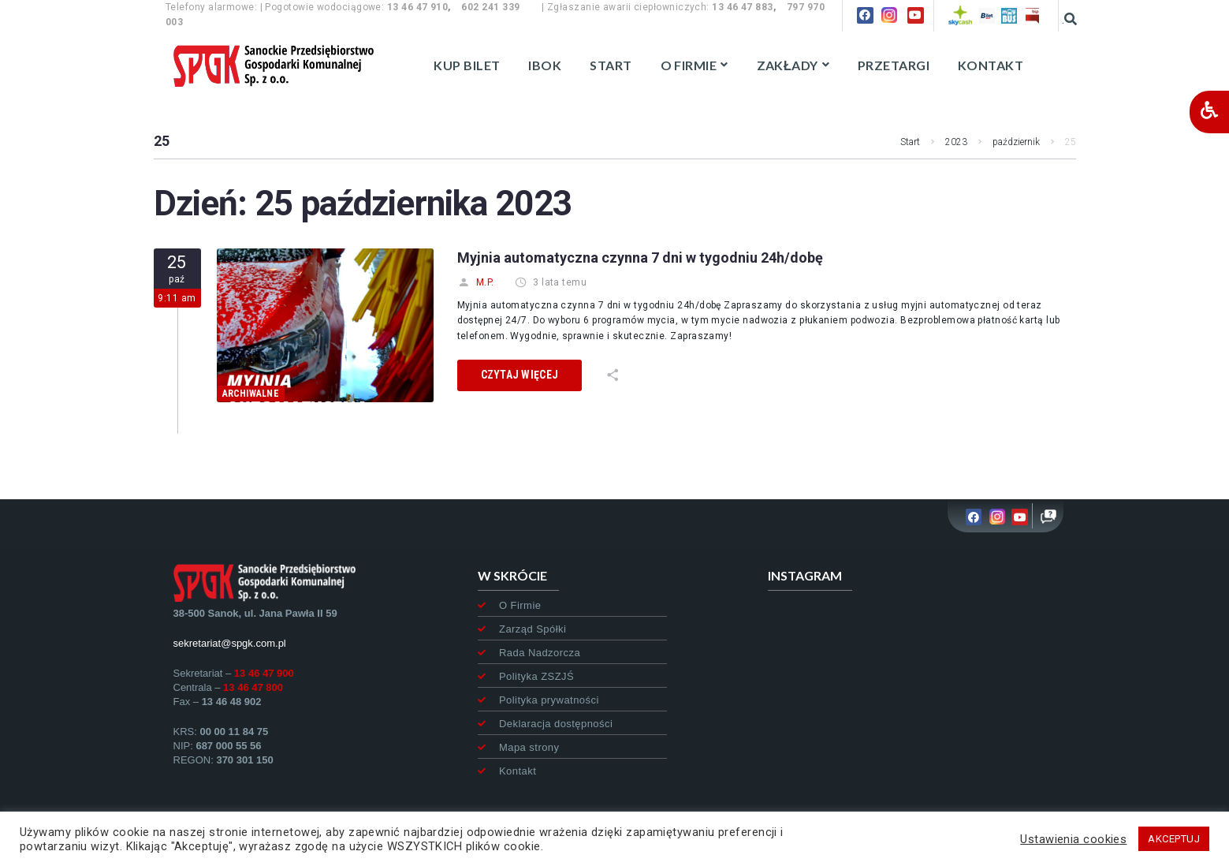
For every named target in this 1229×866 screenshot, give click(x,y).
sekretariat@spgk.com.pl (229, 643)
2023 (956, 141)
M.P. (475, 282)
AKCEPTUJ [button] (1174, 839)
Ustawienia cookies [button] (1073, 839)
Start (910, 141)
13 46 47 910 (417, 7)
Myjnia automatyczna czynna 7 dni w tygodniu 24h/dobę (640, 257)
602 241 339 (490, 7)
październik (1016, 141)
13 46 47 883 (742, 7)
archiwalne (250, 393)
